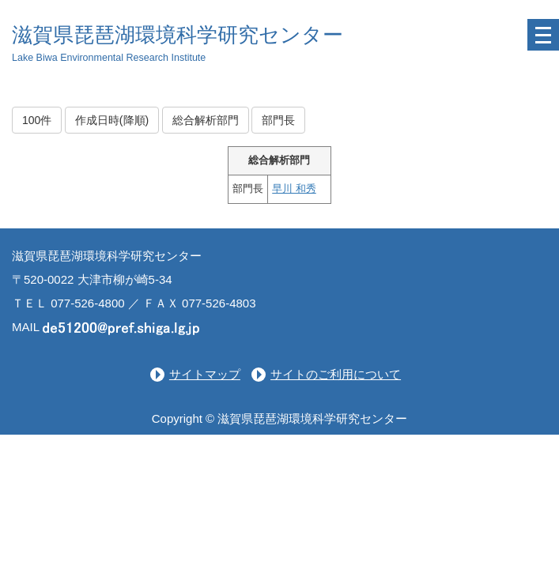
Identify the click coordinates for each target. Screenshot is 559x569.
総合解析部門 (205, 120)
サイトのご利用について (335, 374)
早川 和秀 (293, 188)
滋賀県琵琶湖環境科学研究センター (177, 35)
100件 (36, 120)
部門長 (278, 120)
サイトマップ (204, 374)
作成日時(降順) (112, 120)
